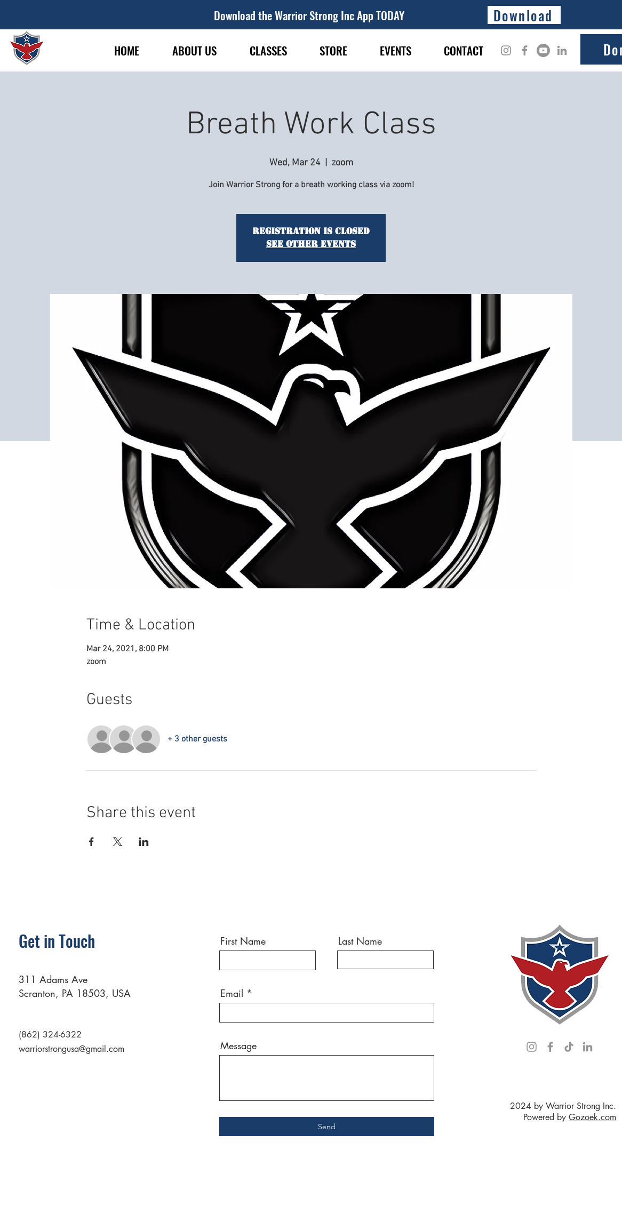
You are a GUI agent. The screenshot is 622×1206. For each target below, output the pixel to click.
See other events (311, 244)
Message (238, 1045)
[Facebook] (524, 50)
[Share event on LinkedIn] (144, 841)
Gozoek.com (592, 1117)
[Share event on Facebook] (91, 841)
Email (231, 993)
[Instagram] (506, 50)
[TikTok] (569, 1046)
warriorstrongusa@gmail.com (71, 1049)
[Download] (524, 15)
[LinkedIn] (562, 50)
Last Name (360, 941)
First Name (243, 941)
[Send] (326, 1126)
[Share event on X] (118, 841)
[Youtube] (543, 50)
